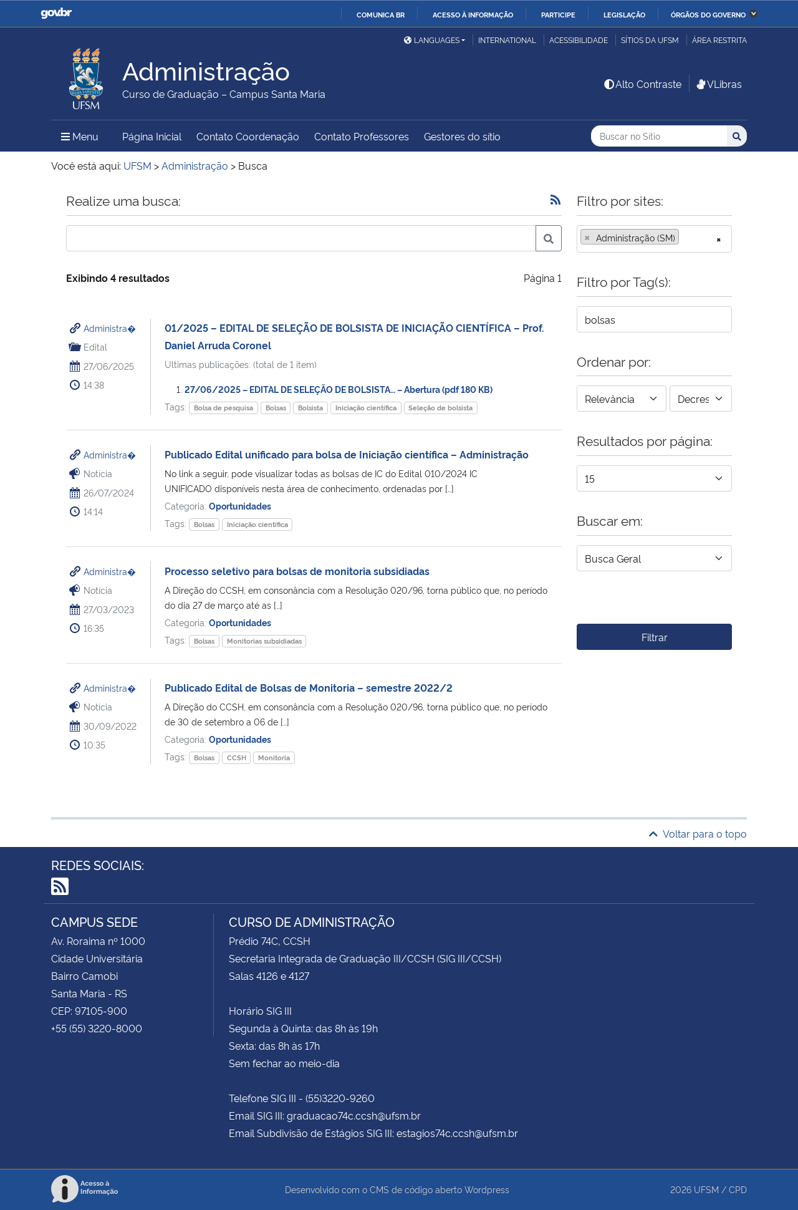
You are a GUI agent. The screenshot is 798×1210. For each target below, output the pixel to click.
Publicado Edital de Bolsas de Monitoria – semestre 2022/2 (309, 687)
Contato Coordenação (247, 136)
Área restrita (719, 39)
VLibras (718, 83)
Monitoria (274, 757)
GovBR (56, 13)
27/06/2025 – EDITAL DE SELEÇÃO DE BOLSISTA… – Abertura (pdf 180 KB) (339, 389)
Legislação (624, 14)
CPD (738, 1189)
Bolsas (276, 407)
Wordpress (486, 1189)
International (507, 39)
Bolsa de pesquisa (223, 407)
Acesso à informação (473, 14)
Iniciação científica (366, 407)
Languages (431, 39)
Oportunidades (240, 505)
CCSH (236, 757)
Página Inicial (151, 136)
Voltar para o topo (698, 833)
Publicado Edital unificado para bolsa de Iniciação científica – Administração (347, 454)
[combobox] (654, 239)
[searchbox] (686, 237)
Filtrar (655, 637)
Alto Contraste (642, 83)
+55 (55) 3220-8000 (96, 1028)
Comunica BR (381, 14)
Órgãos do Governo (708, 14)
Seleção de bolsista (440, 407)
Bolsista (310, 407)
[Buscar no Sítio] (659, 136)
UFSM (706, 1189)
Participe (558, 14)
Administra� (110, 328)
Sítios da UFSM (650, 39)
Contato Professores (361, 136)
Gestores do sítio (462, 136)
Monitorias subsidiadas (264, 641)
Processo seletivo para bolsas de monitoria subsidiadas (297, 571)
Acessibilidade (578, 39)
